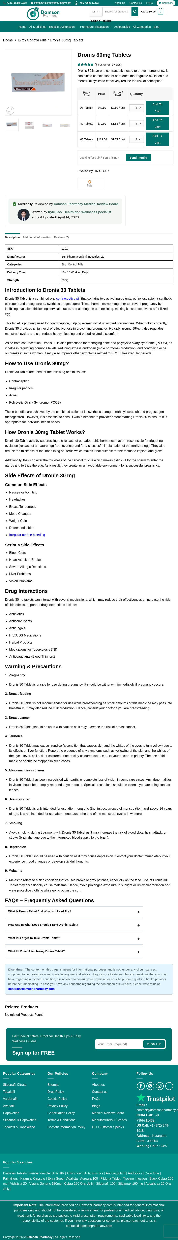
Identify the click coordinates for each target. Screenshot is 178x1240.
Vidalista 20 (18, 1183)
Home (22, 26)
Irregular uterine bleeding (27, 535)
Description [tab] (12, 237)
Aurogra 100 (89, 1178)
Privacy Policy (58, 1106)
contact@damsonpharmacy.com (89, 1226)
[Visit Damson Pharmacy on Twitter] (169, 1086)
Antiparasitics (93, 1173)
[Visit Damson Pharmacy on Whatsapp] (150, 1086)
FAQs (149, 2)
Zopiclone (152, 1173)
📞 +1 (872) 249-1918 (15, 2)
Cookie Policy (57, 1098)
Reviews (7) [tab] (61, 237)
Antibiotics (135, 1173)
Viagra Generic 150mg (45, 1183)
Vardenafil (10, 1098)
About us (120, 2)
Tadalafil (9, 1091)
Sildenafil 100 (106, 1183)
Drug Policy (56, 1091)
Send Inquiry (138, 157)
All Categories (142, 26)
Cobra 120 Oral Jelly (79, 1183)
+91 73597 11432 (87, 2)
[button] (152, 11)
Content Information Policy (66, 1127)
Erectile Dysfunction (63, 27)
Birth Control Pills (32, 40)
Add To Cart (157, 108)
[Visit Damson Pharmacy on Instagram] (160, 1086)
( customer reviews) (108, 64)
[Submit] (134, 11)
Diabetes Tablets (15, 1173)
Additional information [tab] (37, 237)
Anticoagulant (115, 1173)
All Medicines (37, 26)
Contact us (135, 2)
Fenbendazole (39, 1173)
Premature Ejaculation (95, 27)
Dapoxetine (11, 1113)
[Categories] (96, 11)
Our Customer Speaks (108, 1127)
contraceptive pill (68, 298)
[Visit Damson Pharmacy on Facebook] (141, 1086)
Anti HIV (58, 1173)
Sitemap (53, 1084)
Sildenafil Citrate (15, 1084)
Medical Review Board (108, 1113)
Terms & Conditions (62, 1120)
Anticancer (74, 1173)
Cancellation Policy (61, 1113)
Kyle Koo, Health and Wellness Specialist (79, 212)
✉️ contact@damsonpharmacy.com (51, 2)
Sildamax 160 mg (130, 1183)
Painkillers (10, 1178)
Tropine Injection (135, 1178)
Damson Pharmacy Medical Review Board (86, 204)
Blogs (96, 1106)
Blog (156, 26)
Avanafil (8, 1106)
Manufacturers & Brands (109, 1120)
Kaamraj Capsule (32, 1178)
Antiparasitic (122, 26)
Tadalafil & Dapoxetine (19, 1127)
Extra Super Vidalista (63, 1178)
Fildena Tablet (110, 1178)
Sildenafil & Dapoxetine (19, 1120)
